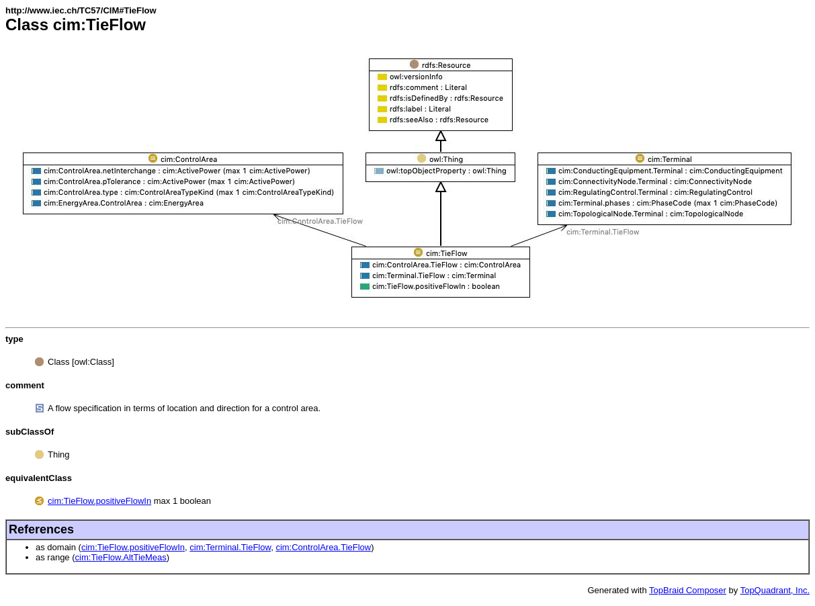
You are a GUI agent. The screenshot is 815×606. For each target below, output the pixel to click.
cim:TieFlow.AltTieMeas (121, 557)
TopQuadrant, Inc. (775, 590)
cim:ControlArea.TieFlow (323, 547)
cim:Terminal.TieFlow (230, 547)
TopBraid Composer (687, 590)
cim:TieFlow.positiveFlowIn (99, 501)
